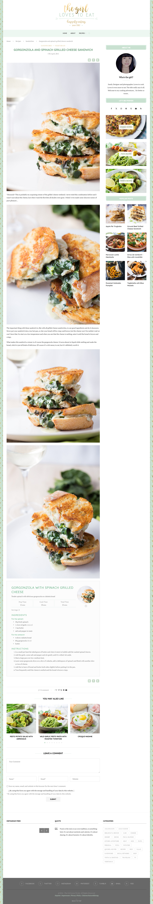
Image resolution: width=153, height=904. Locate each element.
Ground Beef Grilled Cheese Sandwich (135, 227)
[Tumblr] (131, 108)
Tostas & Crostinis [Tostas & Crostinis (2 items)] (111, 857)
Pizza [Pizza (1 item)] (117, 845)
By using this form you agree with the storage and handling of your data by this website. (42, 790)
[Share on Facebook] (58, 690)
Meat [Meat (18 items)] (125, 841)
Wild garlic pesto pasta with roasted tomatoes (53, 737)
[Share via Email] (66, 690)
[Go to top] (76, 901)
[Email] (136, 108)
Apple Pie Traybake (113, 226)
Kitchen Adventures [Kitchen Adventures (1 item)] (112, 841)
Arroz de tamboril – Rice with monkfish (135, 256)
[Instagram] (121, 108)
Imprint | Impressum (62, 895)
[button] (89, 60)
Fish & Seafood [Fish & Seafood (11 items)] (128, 837)
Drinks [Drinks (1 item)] (116, 837)
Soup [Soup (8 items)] (135, 853)
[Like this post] (56, 690)
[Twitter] (116, 108)
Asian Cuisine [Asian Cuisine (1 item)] (123, 829)
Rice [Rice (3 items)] (131, 849)
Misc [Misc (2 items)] (132, 841)
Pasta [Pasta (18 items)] (140, 841)
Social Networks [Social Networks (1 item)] (123, 853)
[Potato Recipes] (126, 181)
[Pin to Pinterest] (63, 690)
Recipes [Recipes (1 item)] (123, 849)
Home (65, 33)
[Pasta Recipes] (126, 154)
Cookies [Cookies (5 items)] (133, 833)
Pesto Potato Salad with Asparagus (21, 737)
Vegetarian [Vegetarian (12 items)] (109, 861)
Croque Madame (85, 736)
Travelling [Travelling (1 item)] (126, 857)
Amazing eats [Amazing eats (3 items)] (109, 829)
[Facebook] (111, 108)
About (73, 33)
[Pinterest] (126, 108)
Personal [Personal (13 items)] (108, 845)
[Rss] (141, 108)
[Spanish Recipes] (126, 127)
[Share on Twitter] (61, 690)
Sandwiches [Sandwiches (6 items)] (109, 853)
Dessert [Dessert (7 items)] (107, 837)
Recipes (82, 33)
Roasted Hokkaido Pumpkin (113, 284)
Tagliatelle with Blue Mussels (135, 284)
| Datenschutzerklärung (89, 895)
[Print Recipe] (86, 606)
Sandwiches (30, 41)
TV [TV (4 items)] (135, 857)
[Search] (89, 33)
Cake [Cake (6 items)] (124, 833)
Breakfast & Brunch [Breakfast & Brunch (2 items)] (112, 833)
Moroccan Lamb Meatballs (112, 256)
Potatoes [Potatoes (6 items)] (126, 845)
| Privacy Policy (75, 895)
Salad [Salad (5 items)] (139, 849)
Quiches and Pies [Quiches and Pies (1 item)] (110, 849)
